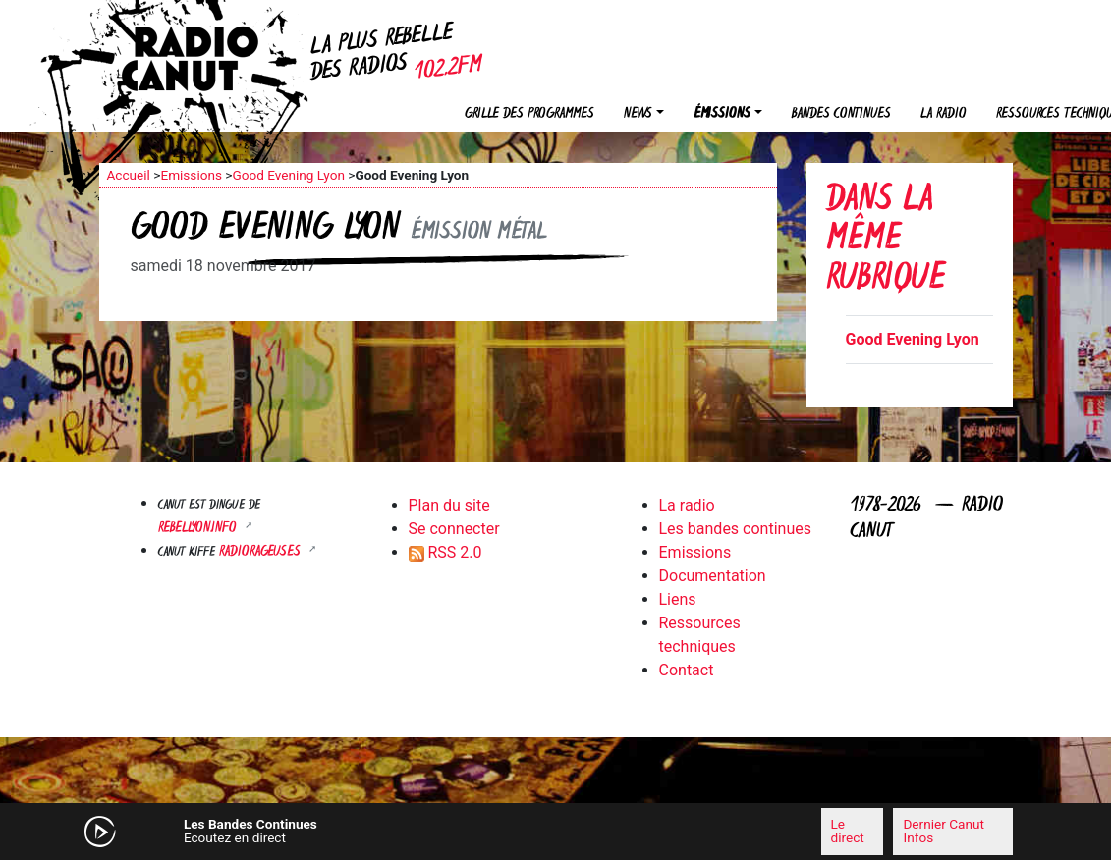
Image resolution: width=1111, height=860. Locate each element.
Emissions (191, 175)
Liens (677, 599)
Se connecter (454, 528)
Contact (686, 670)
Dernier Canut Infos (943, 830)
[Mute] (359, 830)
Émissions (722, 114)
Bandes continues (841, 114)
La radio (943, 114)
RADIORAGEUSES (262, 552)
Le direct (847, 830)
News (638, 114)
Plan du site (449, 505)
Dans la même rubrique (885, 241)
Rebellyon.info (199, 528)
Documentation (712, 575)
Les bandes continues (735, 528)
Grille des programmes (529, 114)
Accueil (128, 175)
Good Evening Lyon (288, 175)
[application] (556, 831)
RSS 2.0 (445, 552)
